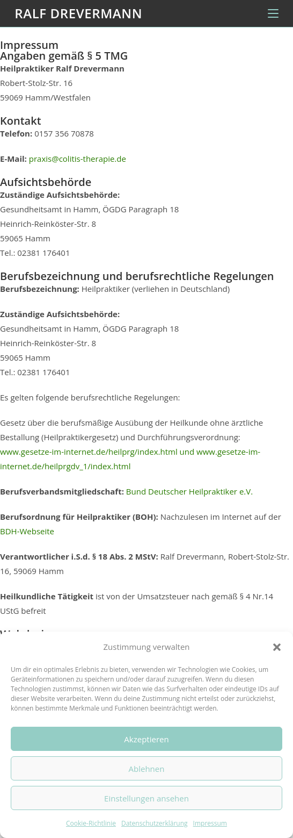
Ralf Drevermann (78, 13)
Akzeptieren (146, 739)
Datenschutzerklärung (154, 823)
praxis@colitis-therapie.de (77, 158)
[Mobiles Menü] (273, 13)
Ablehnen (147, 768)
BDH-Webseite (27, 531)
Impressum (210, 823)
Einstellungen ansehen (146, 798)
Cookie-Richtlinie (91, 823)
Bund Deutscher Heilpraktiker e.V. (189, 491)
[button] (277, 647)
